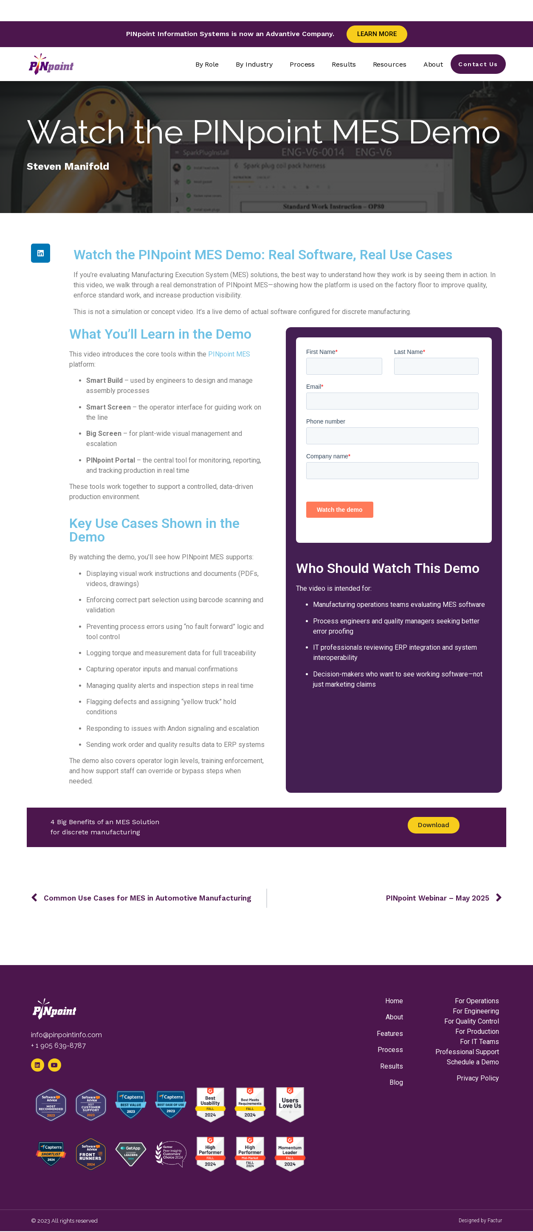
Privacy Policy (478, 1078)
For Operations (477, 1001)
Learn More (377, 34)
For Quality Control (471, 1021)
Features (390, 1034)
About (432, 64)
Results (342, 64)
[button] (40, 253)
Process (300, 64)
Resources (388, 64)
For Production (477, 1031)
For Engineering (476, 1011)
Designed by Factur (480, 1221)
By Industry (252, 64)
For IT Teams (479, 1042)
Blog (396, 1082)
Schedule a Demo (473, 1062)
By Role (205, 64)
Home (394, 1001)
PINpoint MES (229, 354)
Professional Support (467, 1052)
